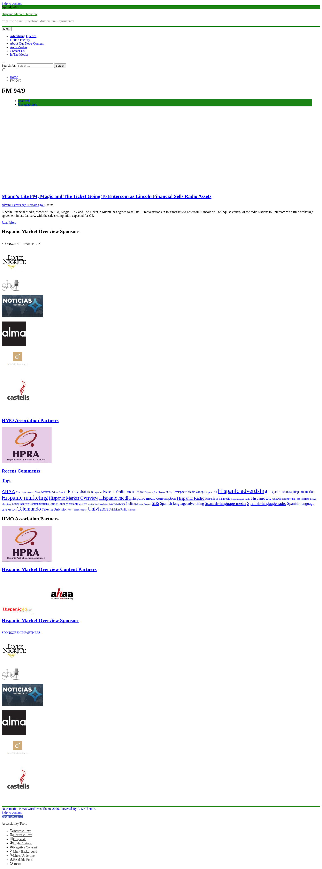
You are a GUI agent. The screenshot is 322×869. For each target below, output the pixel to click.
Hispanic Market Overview (19, 14)
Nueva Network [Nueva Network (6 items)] (117, 503)
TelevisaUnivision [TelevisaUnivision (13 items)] (54, 509)
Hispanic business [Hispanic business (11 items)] (280, 491)
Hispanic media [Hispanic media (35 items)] (115, 498)
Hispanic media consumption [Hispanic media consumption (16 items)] (153, 498)
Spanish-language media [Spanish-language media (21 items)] (225, 503)
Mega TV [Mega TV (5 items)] (82, 504)
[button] (12, 816)
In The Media (19, 54)
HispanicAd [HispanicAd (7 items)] (210, 492)
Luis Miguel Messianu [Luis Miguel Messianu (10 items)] (63, 503)
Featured (24, 101)
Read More (9, 222)
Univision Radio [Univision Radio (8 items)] (118, 509)
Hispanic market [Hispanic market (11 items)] (303, 491)
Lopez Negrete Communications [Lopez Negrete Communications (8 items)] (30, 503)
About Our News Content (27, 43)
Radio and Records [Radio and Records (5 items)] (142, 504)
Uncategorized (27, 104)
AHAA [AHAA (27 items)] (8, 491)
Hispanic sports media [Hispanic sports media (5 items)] (240, 499)
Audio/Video (18, 47)
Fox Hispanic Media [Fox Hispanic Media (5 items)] (162, 492)
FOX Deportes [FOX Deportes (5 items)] (146, 492)
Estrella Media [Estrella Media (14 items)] (113, 492)
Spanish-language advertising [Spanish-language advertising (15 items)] (182, 503)
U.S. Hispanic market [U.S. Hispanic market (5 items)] (77, 510)
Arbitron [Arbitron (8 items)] (46, 491)
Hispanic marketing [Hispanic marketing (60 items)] (25, 497)
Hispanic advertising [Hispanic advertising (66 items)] (242, 491)
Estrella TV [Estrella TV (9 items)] (132, 491)
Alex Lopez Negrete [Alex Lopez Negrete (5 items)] (24, 492)
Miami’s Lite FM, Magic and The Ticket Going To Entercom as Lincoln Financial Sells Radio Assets (106, 196)
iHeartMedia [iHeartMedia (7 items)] (288, 498)
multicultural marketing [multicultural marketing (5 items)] (98, 504)
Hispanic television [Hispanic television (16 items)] (266, 498)
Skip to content (12, 3)
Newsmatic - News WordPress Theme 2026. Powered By (39, 808)
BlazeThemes (86, 808)
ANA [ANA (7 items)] (37, 492)
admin (6, 205)
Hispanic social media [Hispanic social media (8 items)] (217, 498)
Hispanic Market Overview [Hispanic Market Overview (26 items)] (73, 498)
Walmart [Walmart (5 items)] (131, 510)
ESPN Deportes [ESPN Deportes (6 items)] (94, 492)
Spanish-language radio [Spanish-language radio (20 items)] (266, 503)
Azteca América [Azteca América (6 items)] (59, 492)
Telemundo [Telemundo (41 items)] (29, 509)
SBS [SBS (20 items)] (155, 503)
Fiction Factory (20, 39)
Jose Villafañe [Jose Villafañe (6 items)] (302, 498)
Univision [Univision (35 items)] (98, 509)
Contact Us (17, 51)
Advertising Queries (23, 36)
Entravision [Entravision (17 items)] (77, 491)
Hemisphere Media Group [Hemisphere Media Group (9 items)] (188, 491)
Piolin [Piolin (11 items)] (129, 503)
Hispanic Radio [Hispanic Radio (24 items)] (191, 498)
